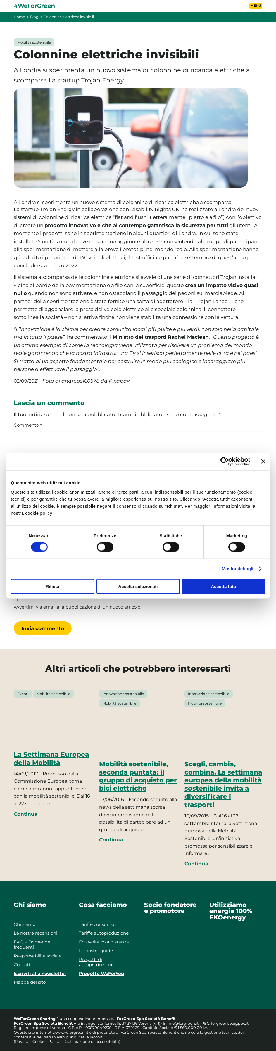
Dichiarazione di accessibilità (91, 1041)
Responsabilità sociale (37, 956)
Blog (34, 17)
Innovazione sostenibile (123, 694)
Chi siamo (24, 924)
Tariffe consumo (96, 924)
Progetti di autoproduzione (96, 962)
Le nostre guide (96, 950)
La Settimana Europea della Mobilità (51, 758)
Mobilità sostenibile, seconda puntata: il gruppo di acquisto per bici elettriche (138, 776)
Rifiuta (52, 586)
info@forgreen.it (183, 1023)
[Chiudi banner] (263, 461)
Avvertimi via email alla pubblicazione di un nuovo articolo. (77, 607)
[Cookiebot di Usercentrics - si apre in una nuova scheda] (224, 461)
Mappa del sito (30, 982)
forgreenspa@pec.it (230, 1023)
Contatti (23, 964)
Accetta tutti (223, 586)
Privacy (22, 1041)
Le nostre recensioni (35, 933)
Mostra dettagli (237, 568)
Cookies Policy (46, 1041)
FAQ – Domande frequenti (32, 944)
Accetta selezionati (138, 586)
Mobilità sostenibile (34, 42)
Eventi (22, 694)
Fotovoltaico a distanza (104, 942)
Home (19, 17)
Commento (28, 425)
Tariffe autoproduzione (104, 933)
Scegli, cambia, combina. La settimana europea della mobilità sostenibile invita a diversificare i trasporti (223, 784)
